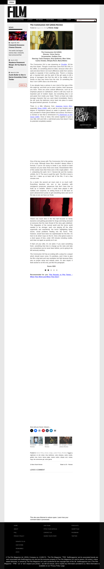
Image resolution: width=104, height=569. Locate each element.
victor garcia (48, 459)
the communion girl (39, 459)
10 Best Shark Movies (36, 464)
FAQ (15, 532)
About (16, 529)
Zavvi (17, 552)
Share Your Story (50, 536)
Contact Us (48, 532)
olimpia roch (64, 457)
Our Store (19, 545)
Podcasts (75, 525)
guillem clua (33, 457)
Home (16, 525)
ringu (31, 459)
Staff (69, 19)
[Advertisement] (51, 141)
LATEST (30, 19)
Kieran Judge (53, 28)
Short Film (75, 529)
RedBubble (19, 548)
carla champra (59, 455)
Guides (60, 19)
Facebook (75, 532)
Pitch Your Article (50, 529)
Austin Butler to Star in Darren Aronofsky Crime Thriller (18, 77)
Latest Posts (57, 453)
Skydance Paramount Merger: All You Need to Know (17, 65)
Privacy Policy (19, 536)
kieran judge (46, 457)
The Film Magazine (16, 19)
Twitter (74, 536)
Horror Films (40, 453)
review (70, 457)
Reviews (39, 19)
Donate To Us (20, 541)
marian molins (55, 457)
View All (23, 85)
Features (50, 19)
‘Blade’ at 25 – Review (66, 464)
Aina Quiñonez (49, 455)
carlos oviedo (68, 455)
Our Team (47, 525)
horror (40, 457)
